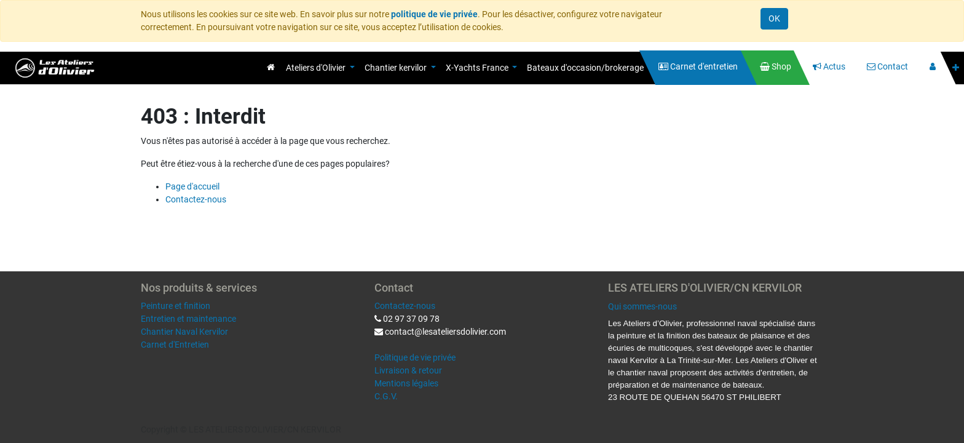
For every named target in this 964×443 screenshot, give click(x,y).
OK (774, 18)
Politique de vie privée (415, 357)
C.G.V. (386, 396)
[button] (955, 68)
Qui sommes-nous (642, 306)
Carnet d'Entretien (175, 344)
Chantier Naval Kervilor (184, 332)
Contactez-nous (195, 199)
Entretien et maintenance (188, 319)
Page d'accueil (192, 186)
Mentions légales (406, 383)
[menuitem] (271, 67)
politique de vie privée (434, 14)
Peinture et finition (175, 306)
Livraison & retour (408, 370)
